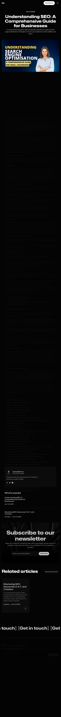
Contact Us (49, 3)
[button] (57, 3)
